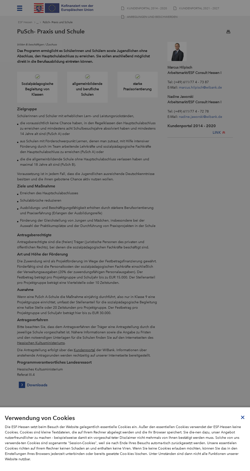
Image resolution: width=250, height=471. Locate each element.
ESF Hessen (25, 22)
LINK (217, 133)
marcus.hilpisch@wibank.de (200, 87)
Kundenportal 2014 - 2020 (191, 125)
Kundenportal (84, 350)
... (37, 22)
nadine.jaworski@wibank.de (200, 117)
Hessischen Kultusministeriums (41, 343)
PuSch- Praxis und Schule (58, 22)
